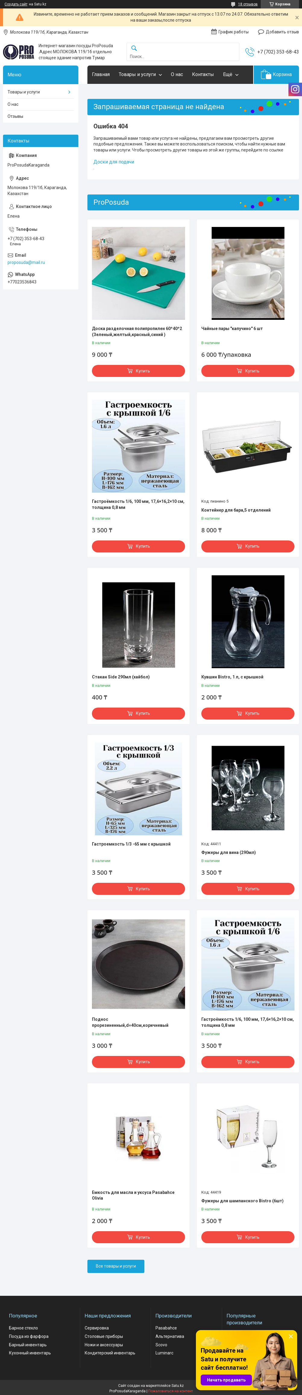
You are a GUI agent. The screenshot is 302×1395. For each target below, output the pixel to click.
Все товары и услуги (116, 1266)
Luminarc (164, 1353)
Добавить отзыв (282, 31)
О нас (177, 74)
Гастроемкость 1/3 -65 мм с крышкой (131, 844)
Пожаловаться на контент (170, 1391)
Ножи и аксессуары (104, 1344)
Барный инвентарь (28, 1344)
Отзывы (15, 116)
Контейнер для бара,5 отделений (236, 510)
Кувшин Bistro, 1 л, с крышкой (232, 677)
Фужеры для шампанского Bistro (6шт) (242, 1200)
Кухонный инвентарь (30, 1353)
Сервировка (97, 1328)
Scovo (161, 1344)
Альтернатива (170, 1336)
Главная (101, 74)
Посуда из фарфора (29, 1336)
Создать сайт (16, 4)
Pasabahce (166, 1328)
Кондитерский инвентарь (110, 1353)
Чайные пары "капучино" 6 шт (232, 328)
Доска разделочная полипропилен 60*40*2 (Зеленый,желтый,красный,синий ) (137, 331)
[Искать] (134, 48)
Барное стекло (23, 1328)
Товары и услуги (137, 74)
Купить (143, 371)
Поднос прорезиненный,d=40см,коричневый (130, 1022)
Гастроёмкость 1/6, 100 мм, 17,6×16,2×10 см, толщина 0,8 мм (138, 504)
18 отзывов (248, 4)
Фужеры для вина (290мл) (228, 852)
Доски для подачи (113, 162)
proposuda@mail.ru (26, 262)
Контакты (203, 74)
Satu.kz (177, 1386)
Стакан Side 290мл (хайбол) (121, 677)
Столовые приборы (104, 1336)
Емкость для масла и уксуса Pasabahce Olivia (133, 1195)
